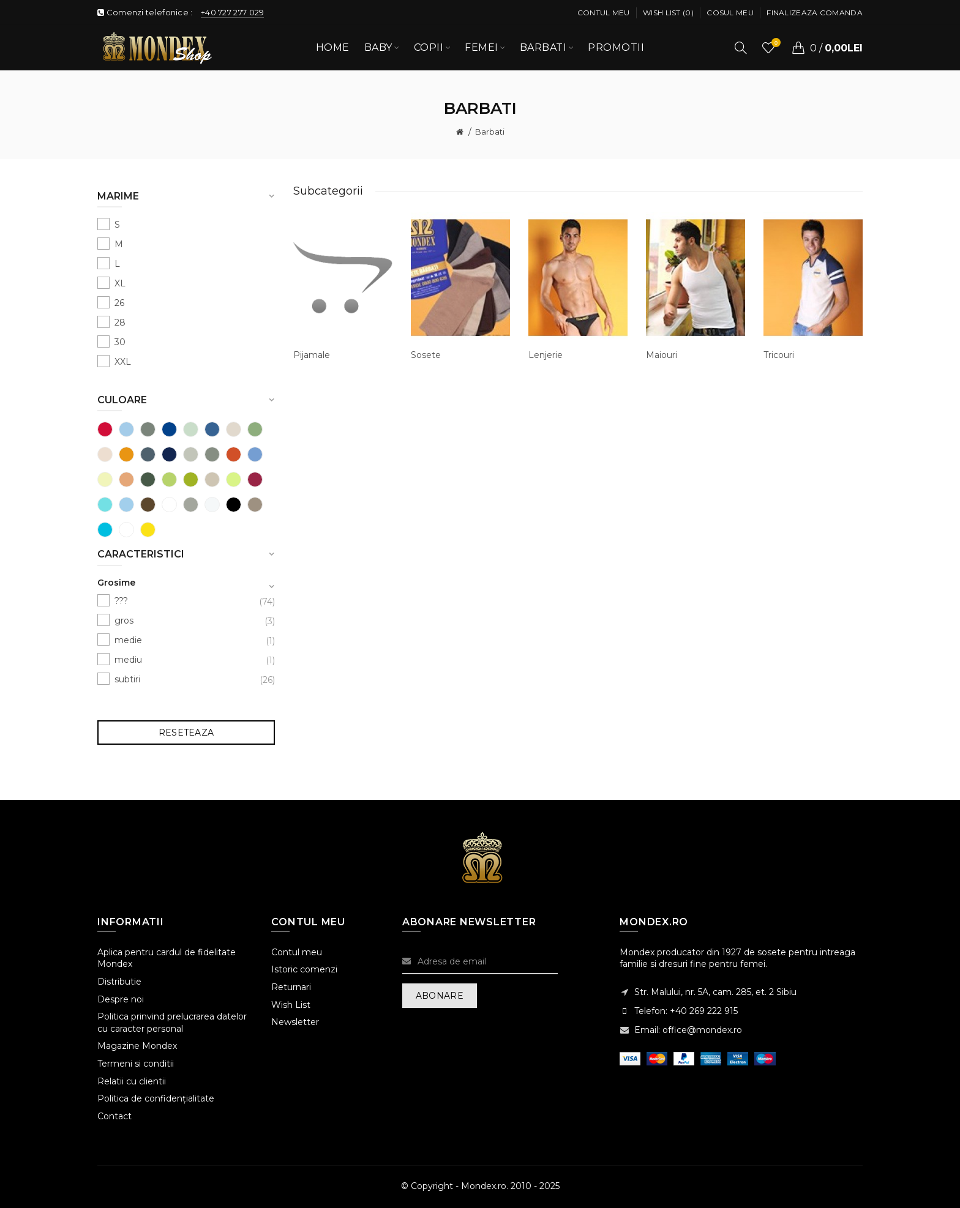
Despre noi (120, 999)
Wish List (290, 1004)
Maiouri (661, 354)
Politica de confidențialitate (155, 1098)
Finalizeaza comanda (815, 12)
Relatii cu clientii (131, 1081)
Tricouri (778, 354)
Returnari (291, 987)
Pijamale (311, 354)
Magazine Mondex (137, 1045)
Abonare (439, 995)
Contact (114, 1116)
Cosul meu (730, 12)
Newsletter (295, 1021)
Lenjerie (545, 354)
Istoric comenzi (304, 969)
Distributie (119, 981)
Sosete (426, 354)
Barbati (489, 131)
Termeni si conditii (135, 1063)
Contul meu (603, 12)
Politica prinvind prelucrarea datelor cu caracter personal (172, 1022)
